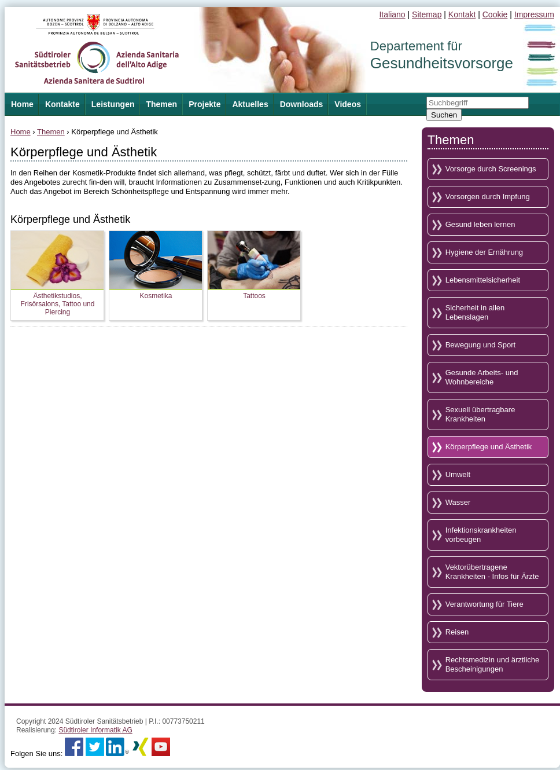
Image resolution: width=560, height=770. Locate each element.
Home (20, 131)
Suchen (444, 115)
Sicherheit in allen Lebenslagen (475, 312)
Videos (347, 104)
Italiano (392, 14)
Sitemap (426, 14)
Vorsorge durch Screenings (490, 168)
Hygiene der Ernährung (484, 252)
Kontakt (462, 14)
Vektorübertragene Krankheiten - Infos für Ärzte (492, 572)
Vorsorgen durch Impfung (487, 196)
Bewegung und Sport (480, 344)
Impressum (534, 14)
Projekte (204, 104)
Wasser (458, 502)
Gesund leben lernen (480, 224)
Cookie (495, 14)
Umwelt (457, 474)
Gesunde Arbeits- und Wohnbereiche (481, 377)
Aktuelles (250, 104)
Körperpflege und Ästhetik (488, 446)
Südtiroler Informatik (95, 730)
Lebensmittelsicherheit (482, 280)
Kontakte (62, 104)
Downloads (301, 104)
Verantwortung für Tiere (484, 604)
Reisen (457, 632)
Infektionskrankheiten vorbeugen (481, 535)
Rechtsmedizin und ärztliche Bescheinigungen (492, 664)
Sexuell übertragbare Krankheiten (480, 414)
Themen (161, 104)
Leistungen (113, 104)
